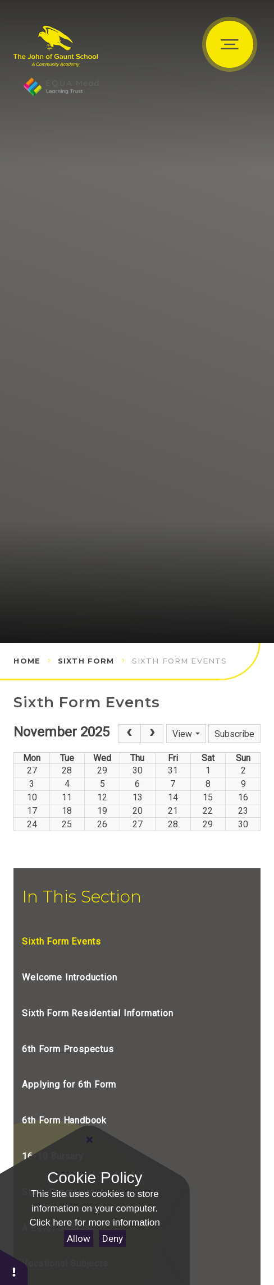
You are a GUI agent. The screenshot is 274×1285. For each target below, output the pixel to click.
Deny (112, 1238)
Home (26, 660)
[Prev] (129, 733)
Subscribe (234, 734)
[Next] (152, 733)
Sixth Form (86, 660)
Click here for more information (95, 1222)
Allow (78, 1238)
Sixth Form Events (179, 660)
